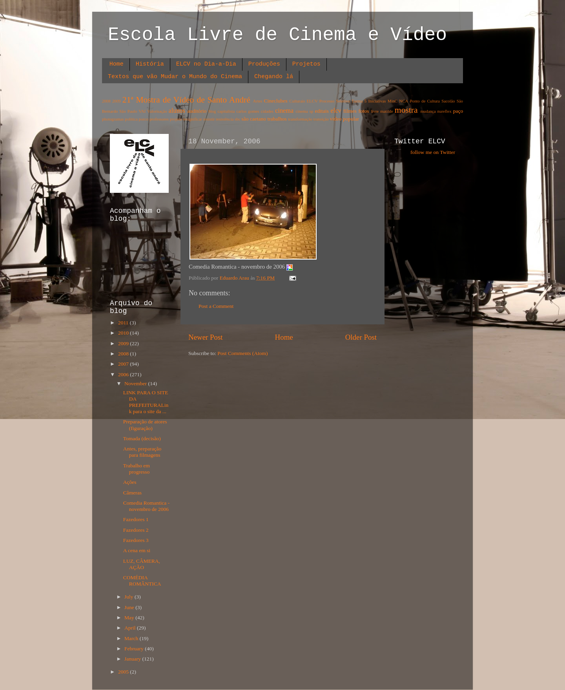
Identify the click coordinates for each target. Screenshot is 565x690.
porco (144, 119)
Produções (264, 64)
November (136, 383)
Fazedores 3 (136, 540)
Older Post (361, 337)
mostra (406, 110)
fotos (364, 111)
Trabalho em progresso (136, 469)
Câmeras (132, 493)
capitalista (226, 111)
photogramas (113, 119)
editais (321, 111)
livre (375, 111)
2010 (124, 333)
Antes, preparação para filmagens (142, 452)
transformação (300, 119)
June (129, 607)
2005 (124, 672)
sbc (237, 119)
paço (458, 111)
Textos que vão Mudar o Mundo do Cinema (175, 76)
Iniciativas (377, 101)
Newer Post (205, 337)
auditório (197, 111)
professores (159, 119)
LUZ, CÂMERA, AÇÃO (141, 564)
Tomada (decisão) (142, 438)
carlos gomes (247, 111)
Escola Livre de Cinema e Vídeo (277, 35)
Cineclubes (276, 101)
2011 (124, 323)
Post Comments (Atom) (242, 353)
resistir (209, 119)
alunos (177, 110)
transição (321, 119)
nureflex (444, 111)
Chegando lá (273, 76)
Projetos (306, 64)
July (129, 597)
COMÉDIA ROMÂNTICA (142, 581)
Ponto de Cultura (424, 101)
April (130, 628)
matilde (386, 111)
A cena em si (136, 550)
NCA (403, 101)
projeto (176, 119)
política (131, 119)
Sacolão (448, 101)
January (133, 659)
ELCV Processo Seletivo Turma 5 (337, 101)
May (129, 617)
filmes (350, 111)
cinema (284, 110)
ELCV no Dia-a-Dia (206, 64)
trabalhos (277, 119)
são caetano (253, 119)
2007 (124, 364)
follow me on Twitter (432, 152)
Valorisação (157, 111)
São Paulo (128, 111)
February (134, 649)
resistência (225, 119)
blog (212, 111)
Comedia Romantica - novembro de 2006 (146, 506)
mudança (428, 111)
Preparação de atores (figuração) (145, 425)
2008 (106, 101)
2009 (116, 101)
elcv (336, 110)
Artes (257, 101)
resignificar (192, 119)
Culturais (297, 101)
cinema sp (304, 111)
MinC (392, 101)
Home (116, 64)
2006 (124, 374)
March (132, 638)
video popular (344, 119)
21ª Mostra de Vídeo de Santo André (186, 99)
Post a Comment (216, 306)
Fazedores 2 (136, 530)
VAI (142, 111)
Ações (130, 482)
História (150, 64)
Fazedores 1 (136, 519)
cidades (267, 111)
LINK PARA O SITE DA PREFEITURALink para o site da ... (146, 402)
